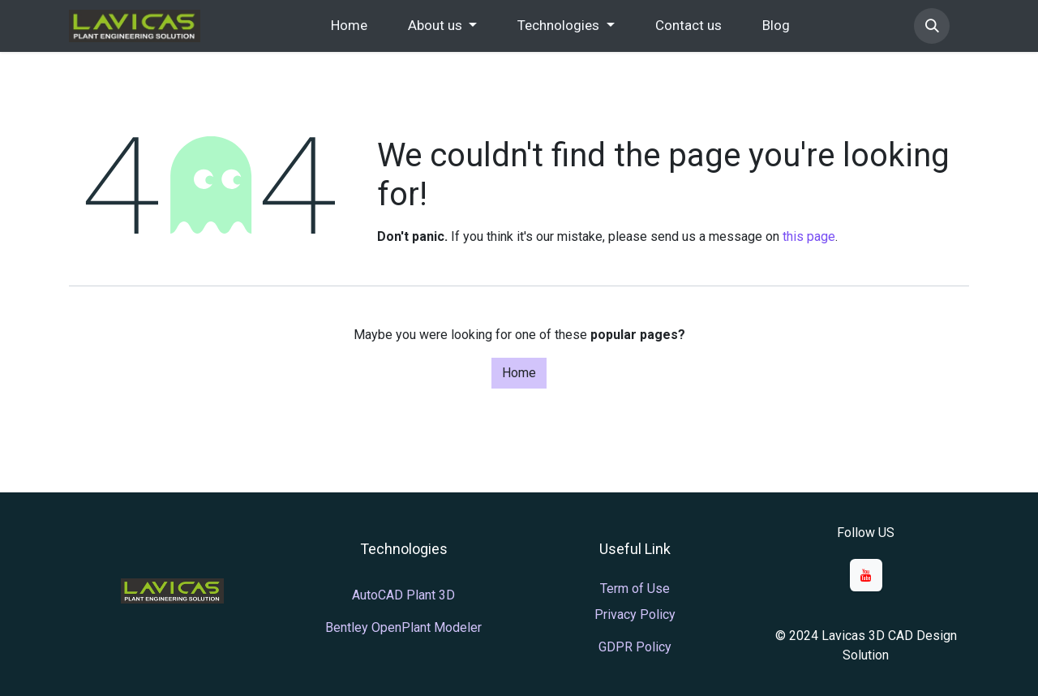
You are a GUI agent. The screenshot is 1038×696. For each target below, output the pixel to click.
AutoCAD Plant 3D (403, 595)
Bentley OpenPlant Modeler (403, 627)
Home (519, 372)
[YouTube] (866, 575)
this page (809, 236)
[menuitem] (349, 26)
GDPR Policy (634, 647)
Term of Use (635, 588)
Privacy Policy (635, 614)
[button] (932, 26)
